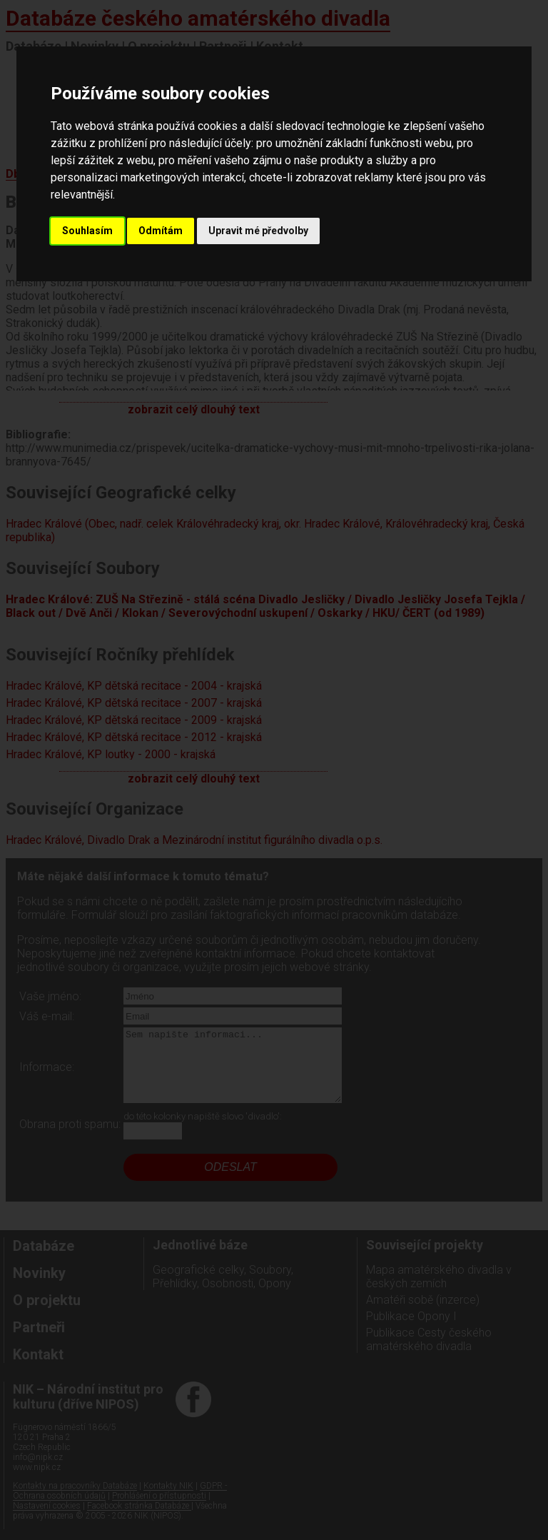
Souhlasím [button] (87, 230)
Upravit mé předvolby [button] (258, 230)
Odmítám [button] (160, 230)
